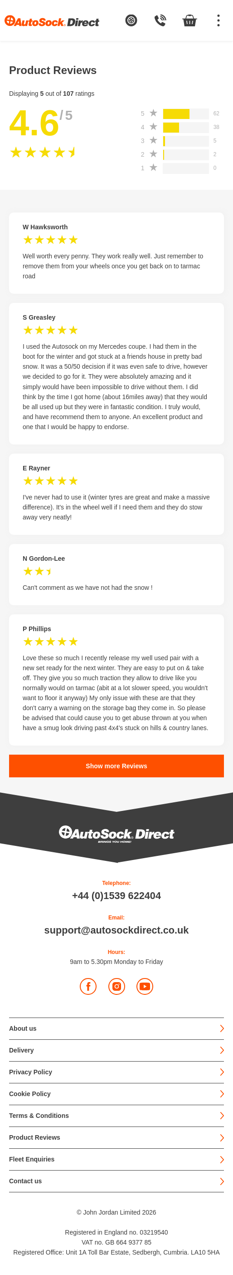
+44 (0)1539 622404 (116, 895)
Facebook (89, 986)
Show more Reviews (116, 766)
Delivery (21, 1050)
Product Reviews (34, 1137)
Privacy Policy (30, 1072)
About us (23, 1028)
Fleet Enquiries (31, 1159)
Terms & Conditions (39, 1115)
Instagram (117, 986)
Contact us (25, 1181)
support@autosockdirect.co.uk (116, 930)
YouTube (145, 986)
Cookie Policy (30, 1093)
